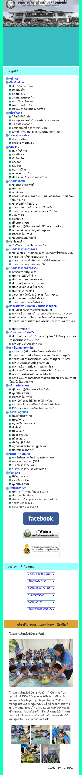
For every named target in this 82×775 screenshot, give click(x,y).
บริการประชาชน (17, 385)
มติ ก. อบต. (17, 438)
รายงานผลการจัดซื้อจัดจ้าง (26, 302)
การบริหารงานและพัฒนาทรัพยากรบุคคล (31, 305)
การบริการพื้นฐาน (21, 101)
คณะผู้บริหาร (18, 150)
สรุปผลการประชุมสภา (23, 506)
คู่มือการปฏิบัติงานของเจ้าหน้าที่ (29, 389)
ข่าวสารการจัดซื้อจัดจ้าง (22, 268)
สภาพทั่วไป (17, 89)
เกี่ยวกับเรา (14, 112)
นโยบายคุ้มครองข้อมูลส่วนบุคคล (29, 230)
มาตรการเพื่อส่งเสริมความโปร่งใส (30, 374)
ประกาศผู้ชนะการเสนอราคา (27, 283)
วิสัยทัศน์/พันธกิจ (20, 116)
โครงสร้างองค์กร (20, 124)
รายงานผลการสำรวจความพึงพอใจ (30, 207)
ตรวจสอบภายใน (20, 173)
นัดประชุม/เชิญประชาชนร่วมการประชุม (34, 499)
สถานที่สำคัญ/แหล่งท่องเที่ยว (27, 108)
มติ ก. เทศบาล (19, 434)
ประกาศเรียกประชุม (22, 495)
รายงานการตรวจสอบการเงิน (27, 264)
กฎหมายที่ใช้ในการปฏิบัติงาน (27, 446)
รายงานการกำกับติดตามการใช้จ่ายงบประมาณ (37, 260)
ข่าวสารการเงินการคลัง (21, 249)
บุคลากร (12, 146)
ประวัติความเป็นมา (21, 86)
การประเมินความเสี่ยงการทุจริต (29, 362)
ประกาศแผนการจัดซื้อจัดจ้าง (27, 298)
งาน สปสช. (17, 215)
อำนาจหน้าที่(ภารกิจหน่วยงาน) (28, 127)
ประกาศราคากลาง (21, 290)
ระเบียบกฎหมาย (17, 412)
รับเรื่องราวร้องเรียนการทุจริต (27, 245)
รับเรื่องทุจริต (15, 241)
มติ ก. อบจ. (17, 430)
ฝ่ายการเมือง (18, 139)
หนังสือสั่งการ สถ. (20, 415)
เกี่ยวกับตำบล (15, 82)
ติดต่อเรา (13, 472)
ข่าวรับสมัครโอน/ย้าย (23, 203)
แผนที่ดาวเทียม (19, 480)
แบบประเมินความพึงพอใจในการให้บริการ (34, 404)
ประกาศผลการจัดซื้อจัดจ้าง (26, 287)
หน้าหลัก (12, 78)
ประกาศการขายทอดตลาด (26, 279)
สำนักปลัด (16, 158)
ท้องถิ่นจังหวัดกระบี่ (21, 449)
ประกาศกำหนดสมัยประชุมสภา (28, 491)
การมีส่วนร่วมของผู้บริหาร (25, 343)
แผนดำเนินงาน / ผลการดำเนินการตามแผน (35, 131)
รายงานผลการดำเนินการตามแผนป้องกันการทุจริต (39, 355)
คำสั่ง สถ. (16, 427)
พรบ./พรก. (16, 419)
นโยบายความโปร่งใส (20, 332)
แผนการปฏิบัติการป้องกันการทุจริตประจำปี (35, 351)
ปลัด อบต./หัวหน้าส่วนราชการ (28, 177)
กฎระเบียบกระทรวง (22, 423)
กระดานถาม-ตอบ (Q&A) (24, 461)
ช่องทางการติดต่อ (18, 453)
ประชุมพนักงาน (19, 328)
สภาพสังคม (17, 93)
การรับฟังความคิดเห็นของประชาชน (31, 457)
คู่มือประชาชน (19, 222)
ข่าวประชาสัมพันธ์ (21, 184)
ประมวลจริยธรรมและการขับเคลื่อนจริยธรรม (36, 370)
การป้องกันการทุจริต (19, 347)
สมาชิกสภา (17, 154)
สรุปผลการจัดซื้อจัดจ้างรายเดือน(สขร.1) (34, 294)
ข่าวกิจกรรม (17, 192)
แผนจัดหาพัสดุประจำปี (23, 271)
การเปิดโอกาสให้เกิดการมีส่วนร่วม (30, 400)
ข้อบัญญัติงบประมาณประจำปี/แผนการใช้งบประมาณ (41, 252)
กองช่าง (15, 165)
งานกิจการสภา (16, 487)
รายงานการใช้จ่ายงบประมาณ (28, 256)
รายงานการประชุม (21, 502)
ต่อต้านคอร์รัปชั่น (20, 105)
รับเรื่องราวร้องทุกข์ (22, 465)
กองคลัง (15, 161)
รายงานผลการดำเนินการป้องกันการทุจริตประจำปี (39, 359)
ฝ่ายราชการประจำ (21, 143)
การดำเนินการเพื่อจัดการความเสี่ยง (31, 366)
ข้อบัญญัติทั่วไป (19, 442)
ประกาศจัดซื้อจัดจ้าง (22, 275)
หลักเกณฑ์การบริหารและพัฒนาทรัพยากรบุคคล (38, 317)
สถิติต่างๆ (16, 218)
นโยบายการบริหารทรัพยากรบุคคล (30, 309)
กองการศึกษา (18, 169)
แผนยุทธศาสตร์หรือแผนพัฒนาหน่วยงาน (34, 120)
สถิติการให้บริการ (20, 233)
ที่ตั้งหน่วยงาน (18, 476)
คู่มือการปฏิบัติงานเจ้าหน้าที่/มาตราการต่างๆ (36, 226)
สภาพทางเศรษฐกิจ (21, 97)
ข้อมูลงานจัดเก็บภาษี (22, 237)
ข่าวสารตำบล (16, 180)
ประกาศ (15, 188)
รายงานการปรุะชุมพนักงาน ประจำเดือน (34, 211)
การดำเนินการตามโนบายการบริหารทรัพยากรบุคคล (40, 313)
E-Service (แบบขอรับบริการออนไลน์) (32, 408)
